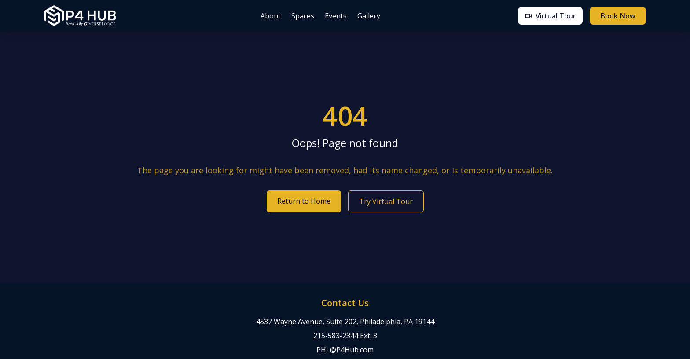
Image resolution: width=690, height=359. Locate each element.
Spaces (302, 16)
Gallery (368, 16)
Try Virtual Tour (386, 201)
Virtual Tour (550, 16)
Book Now (617, 16)
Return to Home (303, 201)
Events (336, 16)
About (271, 16)
